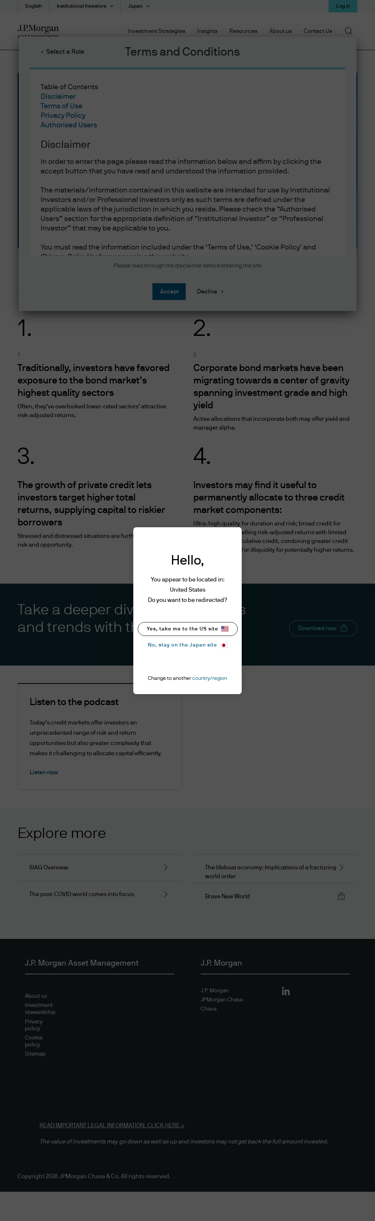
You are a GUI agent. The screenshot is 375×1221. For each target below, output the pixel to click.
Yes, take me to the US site (188, 629)
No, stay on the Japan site (187, 645)
